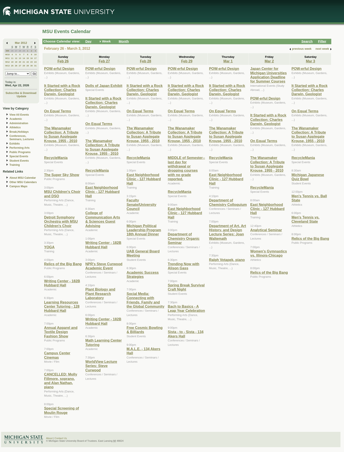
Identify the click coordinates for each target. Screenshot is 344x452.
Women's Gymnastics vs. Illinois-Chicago (268, 253)
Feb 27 (104, 61)
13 (20, 58)
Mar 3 (310, 61)
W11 (7, 58)
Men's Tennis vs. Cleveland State (305, 219)
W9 (7, 50)
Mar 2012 (21, 42)
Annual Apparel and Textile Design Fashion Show (60, 332)
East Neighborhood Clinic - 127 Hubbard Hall (102, 191)
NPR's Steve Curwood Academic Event (103, 266)
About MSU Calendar (22, 177)
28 (20, 50)
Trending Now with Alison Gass (183, 266)
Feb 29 (186, 61)
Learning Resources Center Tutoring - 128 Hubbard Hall (61, 306)
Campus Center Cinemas (57, 355)
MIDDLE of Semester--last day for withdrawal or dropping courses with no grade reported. (186, 168)
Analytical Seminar (266, 230)
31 (35, 65)
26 (12, 50)
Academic (15, 118)
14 (24, 58)
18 (12, 62)
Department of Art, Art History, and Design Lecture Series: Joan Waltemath (227, 232)
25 (12, 65)
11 (12, 58)
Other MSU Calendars (23, 182)
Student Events (19, 160)
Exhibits (14, 143)
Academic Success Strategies (143, 274)
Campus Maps (18, 186)
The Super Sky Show (61, 175)
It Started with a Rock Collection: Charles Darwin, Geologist (62, 90)
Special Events (18, 156)
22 (28, 62)
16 (31, 58)
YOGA (49, 247)
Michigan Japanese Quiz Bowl (308, 177)
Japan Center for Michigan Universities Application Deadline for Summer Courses (268, 75)
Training (14, 164)
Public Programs (19, 152)
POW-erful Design (59, 69)
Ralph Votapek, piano (227, 260)
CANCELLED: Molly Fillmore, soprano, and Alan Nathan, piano (60, 380)
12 (16, 58)
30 (31, 65)
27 (16, 50)
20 (20, 62)
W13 (7, 65)
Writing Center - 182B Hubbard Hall (62, 283)
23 (31, 62)
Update (21, 96)
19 (16, 62)
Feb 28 (145, 61)
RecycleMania (56, 158)
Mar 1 (228, 61)
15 (28, 58)
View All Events (19, 114)
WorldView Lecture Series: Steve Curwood (101, 366)
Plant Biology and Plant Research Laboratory (100, 293)
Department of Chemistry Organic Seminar (184, 238)
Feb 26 (63, 61)
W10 (7, 54)
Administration (18, 123)
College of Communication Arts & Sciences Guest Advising (102, 219)
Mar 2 (269, 61)
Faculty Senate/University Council (141, 204)
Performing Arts (19, 147)
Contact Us (61, 438)
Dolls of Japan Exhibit (103, 86)
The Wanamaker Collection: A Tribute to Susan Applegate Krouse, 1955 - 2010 (61, 134)
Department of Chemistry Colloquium (228, 202)
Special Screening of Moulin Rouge (61, 410)
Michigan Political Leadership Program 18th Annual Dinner (144, 230)
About (49, 438)
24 (35, 62)
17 (35, 58)
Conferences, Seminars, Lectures (21, 137)
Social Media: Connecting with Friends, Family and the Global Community (145, 300)
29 (24, 50)
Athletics (15, 127)
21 (24, 62)
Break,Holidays (19, 131)
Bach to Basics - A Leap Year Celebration (186, 308)
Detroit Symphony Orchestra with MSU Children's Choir (61, 221)
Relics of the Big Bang (63, 264)
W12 (7, 62)
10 (35, 54)
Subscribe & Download (20, 93)
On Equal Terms (57, 111)
